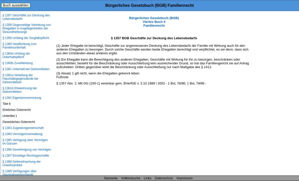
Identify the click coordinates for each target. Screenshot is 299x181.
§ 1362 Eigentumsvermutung (22, 98)
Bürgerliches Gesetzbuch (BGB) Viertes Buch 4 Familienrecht (154, 21)
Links (147, 178)
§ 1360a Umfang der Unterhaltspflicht (16, 55)
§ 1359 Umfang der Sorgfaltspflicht (26, 38)
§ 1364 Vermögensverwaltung (22, 134)
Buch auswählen (16, 5)
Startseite (111, 178)
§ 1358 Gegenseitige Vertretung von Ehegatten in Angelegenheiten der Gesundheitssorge (27, 28)
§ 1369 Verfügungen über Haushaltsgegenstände (19, 172)
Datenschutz (164, 178)
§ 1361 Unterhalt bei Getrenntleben (26, 69)
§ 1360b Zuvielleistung (18, 63)
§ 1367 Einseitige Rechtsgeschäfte (26, 155)
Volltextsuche (131, 178)
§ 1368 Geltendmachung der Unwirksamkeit (22, 163)
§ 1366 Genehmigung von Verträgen (27, 149)
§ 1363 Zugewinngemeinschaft (23, 128)
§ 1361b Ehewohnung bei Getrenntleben (20, 90)
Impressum (185, 178)
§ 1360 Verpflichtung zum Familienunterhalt (19, 45)
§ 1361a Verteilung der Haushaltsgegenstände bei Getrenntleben (20, 78)
